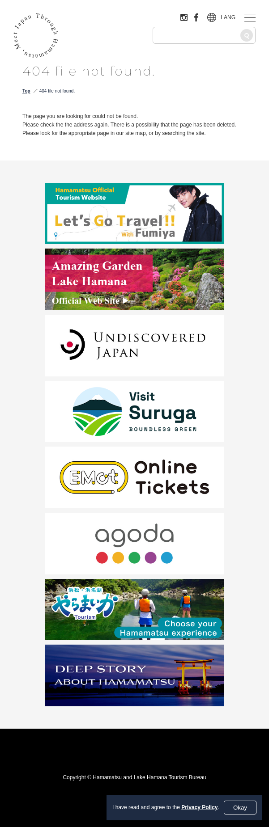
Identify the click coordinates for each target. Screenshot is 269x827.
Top (26, 91)
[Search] (246, 35)
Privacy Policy (199, 807)
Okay (240, 807)
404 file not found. (57, 91)
